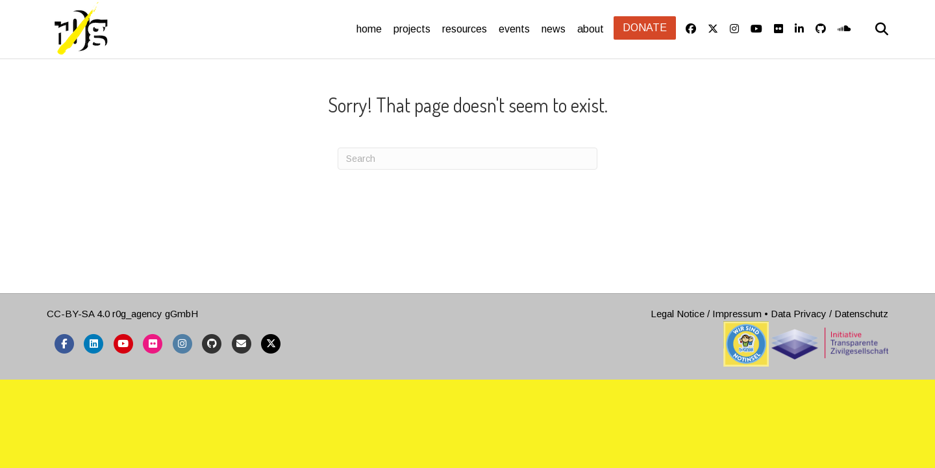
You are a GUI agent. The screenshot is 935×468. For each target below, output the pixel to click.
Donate (645, 27)
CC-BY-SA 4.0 (78, 372)
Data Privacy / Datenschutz (829, 372)
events (514, 28)
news (554, 28)
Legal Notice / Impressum (706, 372)
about (590, 28)
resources (464, 28)
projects (411, 28)
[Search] (872, 29)
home (369, 28)
